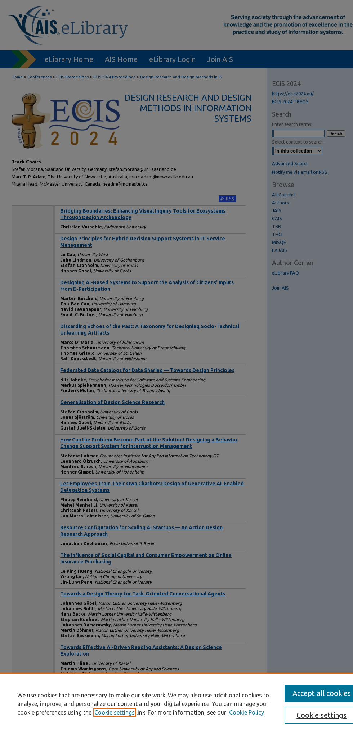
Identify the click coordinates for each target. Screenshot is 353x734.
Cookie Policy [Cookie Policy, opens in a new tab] (246, 712)
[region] (176, 703)
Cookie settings (114, 712)
